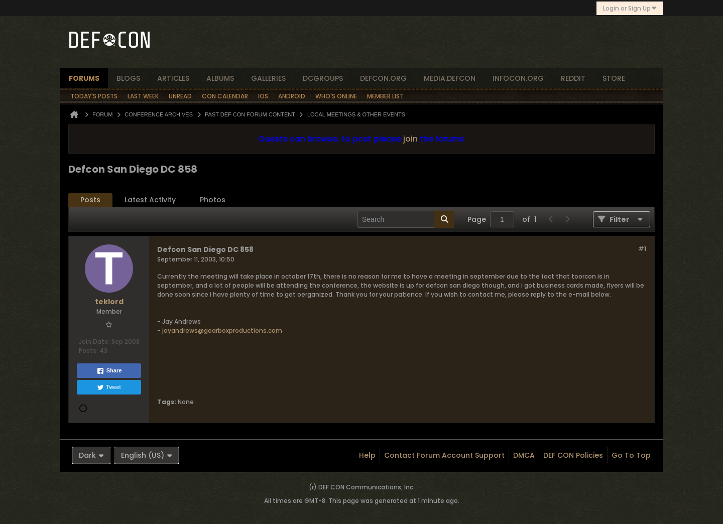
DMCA (524, 455)
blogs (128, 78)
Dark (91, 455)
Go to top (631, 455)
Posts (90, 200)
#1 (642, 248)
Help (367, 455)
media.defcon (449, 78)
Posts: (88, 350)
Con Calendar (225, 96)
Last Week (143, 96)
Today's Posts (93, 96)
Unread (180, 96)
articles (173, 78)
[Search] (405, 219)
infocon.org (518, 78)
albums (220, 78)
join (410, 139)
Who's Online (336, 96)
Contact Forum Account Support (444, 455)
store (613, 78)
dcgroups (323, 78)
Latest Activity (150, 200)
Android (291, 96)
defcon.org (383, 78)
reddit (573, 78)
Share (109, 371)
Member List (385, 96)
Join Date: (94, 341)
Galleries (268, 78)
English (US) (146, 455)
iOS (263, 96)
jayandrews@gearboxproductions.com (222, 330)
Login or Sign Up (630, 8)
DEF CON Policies (573, 455)
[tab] (90, 200)
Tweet (108, 387)
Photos (212, 200)
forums (84, 78)
